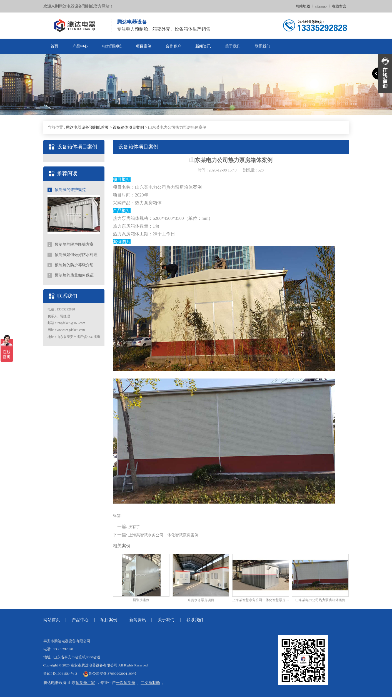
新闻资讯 (203, 46)
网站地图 (303, 6)
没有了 (134, 527)
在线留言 (339, 6)
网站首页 (51, 620)
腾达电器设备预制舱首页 (87, 127)
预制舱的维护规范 (67, 190)
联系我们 (262, 46)
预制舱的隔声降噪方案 (71, 244)
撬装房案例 (141, 600)
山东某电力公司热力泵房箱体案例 (320, 600)
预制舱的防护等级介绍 (71, 265)
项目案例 (143, 46)
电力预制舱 (112, 46)
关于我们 (233, 46)
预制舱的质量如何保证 (71, 275)
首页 (54, 46)
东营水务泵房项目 (201, 600)
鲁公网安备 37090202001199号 (109, 673)
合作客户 (173, 46)
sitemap (320, 6)
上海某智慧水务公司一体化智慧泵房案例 (163, 535)
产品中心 (80, 46)
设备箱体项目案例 (128, 127)
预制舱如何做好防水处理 (73, 255)
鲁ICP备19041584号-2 (60, 673)
